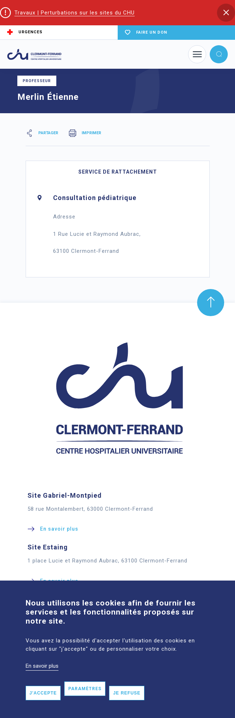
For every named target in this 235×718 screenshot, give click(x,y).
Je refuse (126, 705)
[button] (226, 13)
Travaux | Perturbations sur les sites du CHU (74, 12)
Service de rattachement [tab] (117, 172)
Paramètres (84, 700)
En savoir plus (42, 678)
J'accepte (43, 705)
